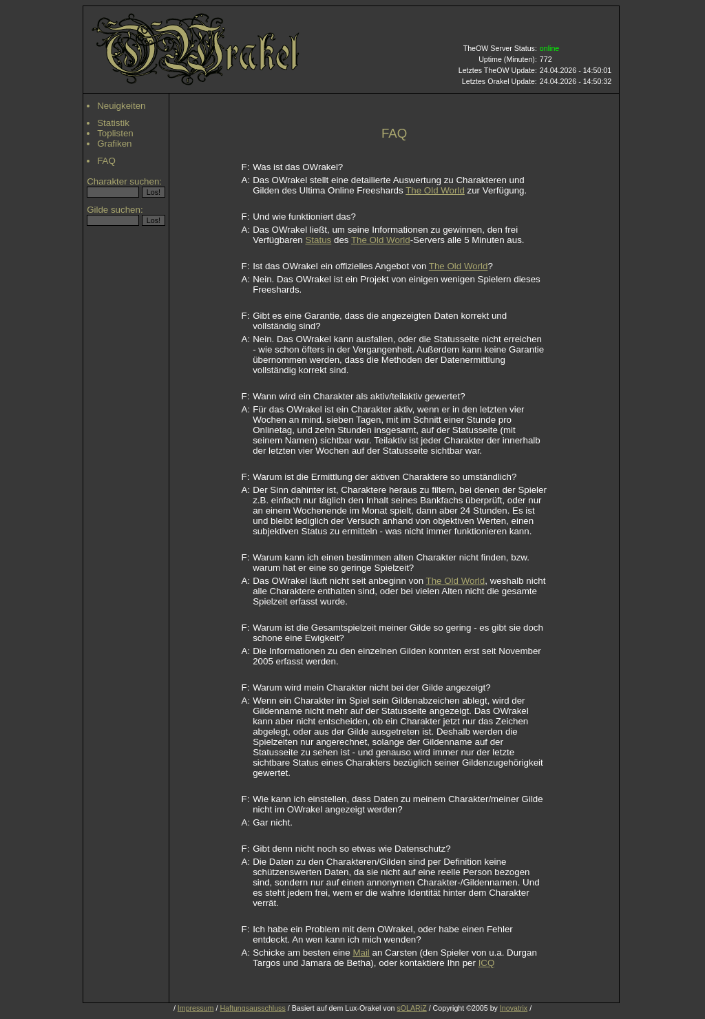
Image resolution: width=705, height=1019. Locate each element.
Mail (360, 952)
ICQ (486, 963)
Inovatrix (513, 1008)
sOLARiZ (411, 1008)
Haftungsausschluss (252, 1008)
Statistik (113, 123)
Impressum (196, 1008)
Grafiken (114, 143)
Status (318, 240)
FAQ (106, 161)
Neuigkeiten (121, 106)
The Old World (435, 190)
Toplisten (115, 133)
